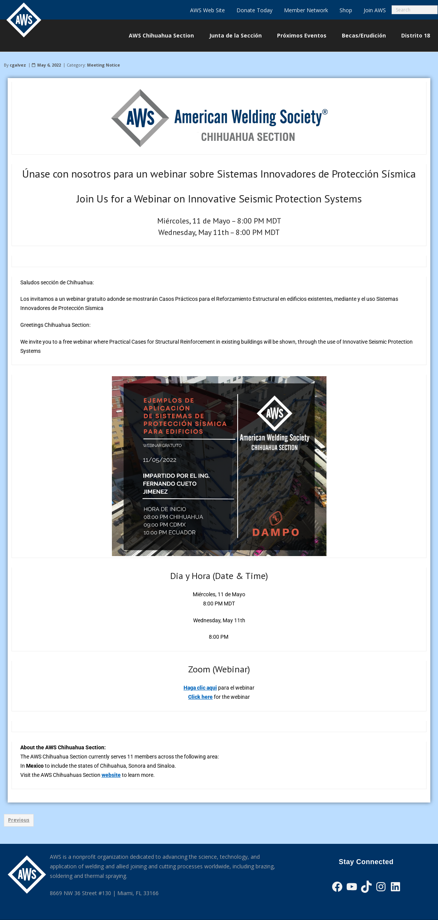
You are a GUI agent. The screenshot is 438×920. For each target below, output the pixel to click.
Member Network (306, 10)
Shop (346, 10)
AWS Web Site (207, 10)
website (111, 775)
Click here (200, 697)
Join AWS (375, 10)
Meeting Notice (103, 65)
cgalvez (18, 65)
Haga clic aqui (200, 688)
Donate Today (254, 10)
